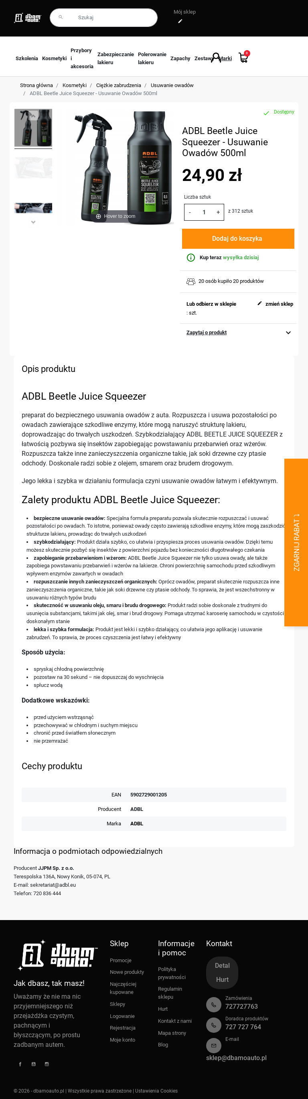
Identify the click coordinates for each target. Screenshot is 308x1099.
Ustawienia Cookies (156, 1091)
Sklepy (117, 1004)
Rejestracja (123, 1028)
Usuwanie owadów (172, 85)
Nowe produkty (127, 972)
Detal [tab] (222, 965)
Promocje (121, 960)
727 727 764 (243, 1027)
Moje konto (122, 1040)
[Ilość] (204, 212)
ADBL (136, 824)
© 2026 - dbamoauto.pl (39, 1091)
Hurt (163, 1009)
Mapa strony (172, 1033)
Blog (163, 1045)
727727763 (241, 1006)
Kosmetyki (75, 85)
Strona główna (36, 85)
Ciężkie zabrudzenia (118, 85)
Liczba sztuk (197, 197)
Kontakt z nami (175, 1021)
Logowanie (122, 1016)
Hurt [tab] (222, 979)
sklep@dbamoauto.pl (236, 1058)
